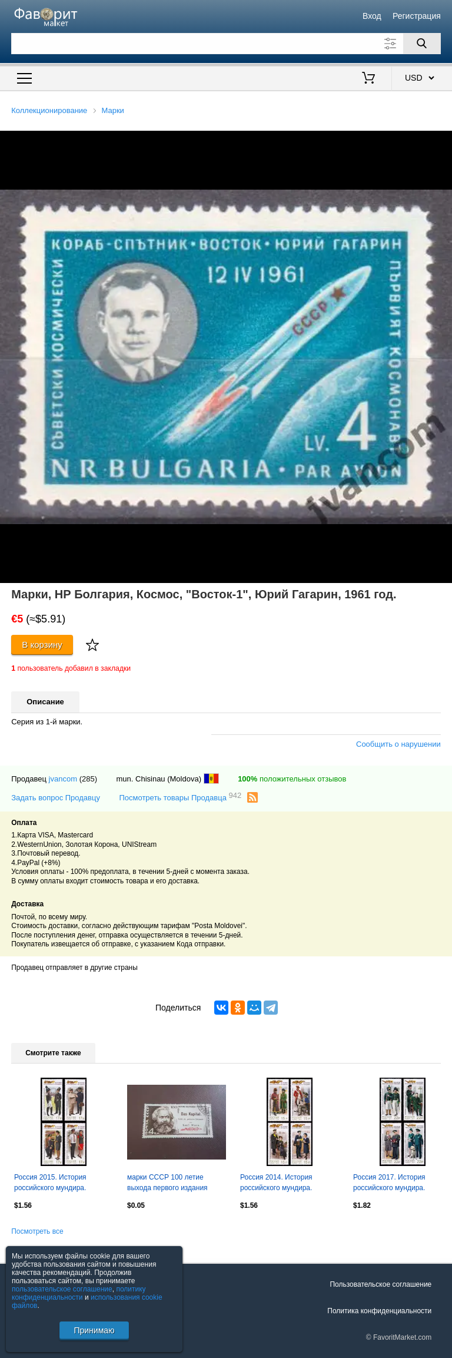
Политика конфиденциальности (379, 1311)
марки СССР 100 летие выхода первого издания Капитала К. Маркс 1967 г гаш (176, 1183)
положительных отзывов (292, 778)
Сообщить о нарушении (398, 744)
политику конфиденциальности (79, 1293)
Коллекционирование (49, 110)
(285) (88, 778)
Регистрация (417, 16)
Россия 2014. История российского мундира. (276, 1182)
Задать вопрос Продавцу (55, 797)
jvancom (63, 778)
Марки (113, 110)
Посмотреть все (37, 1231)
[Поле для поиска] (226, 43)
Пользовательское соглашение (380, 1284)
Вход (372, 16)
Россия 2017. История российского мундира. (389, 1182)
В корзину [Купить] (42, 645)
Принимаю (94, 1330)
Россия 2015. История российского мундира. (50, 1182)
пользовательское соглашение (62, 1289)
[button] (441, 141)
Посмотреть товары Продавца (180, 797)
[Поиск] (422, 43)
